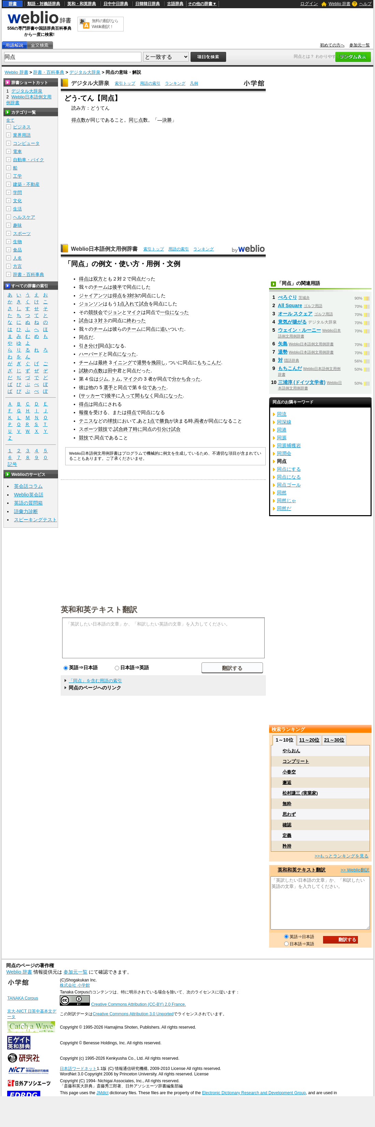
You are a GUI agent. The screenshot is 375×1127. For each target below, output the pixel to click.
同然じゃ (286, 500)
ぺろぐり (287, 297)
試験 (83, 370)
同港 (282, 429)
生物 (17, 241)
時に (137, 429)
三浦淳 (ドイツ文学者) (302, 382)
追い (165, 329)
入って (128, 395)
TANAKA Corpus (22, 998)
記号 (12, 464)
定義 (286, 835)
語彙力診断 (26, 511)
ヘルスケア (24, 217)
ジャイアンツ (93, 295)
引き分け (88, 345)
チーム (100, 287)
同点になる (289, 477)
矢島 (283, 343)
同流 (282, 414)
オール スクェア (295, 313)
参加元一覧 (359, 45)
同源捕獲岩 (289, 445)
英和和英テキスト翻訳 (99, 609)
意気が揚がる (292, 322)
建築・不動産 (26, 184)
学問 (17, 192)
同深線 (284, 422)
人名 (17, 258)
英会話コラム (28, 486)
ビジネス (22, 126)
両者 (199, 421)
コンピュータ (26, 143)
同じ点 (136, 120)
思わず (289, 814)
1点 (121, 303)
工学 (17, 176)
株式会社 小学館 (74, 985)
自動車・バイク (28, 159)
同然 (282, 492)
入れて (132, 303)
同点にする (289, 469)
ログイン (309, 3)
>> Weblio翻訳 (355, 869)
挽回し (158, 362)
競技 (83, 437)
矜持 (286, 846)
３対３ (100, 320)
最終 (103, 362)
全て (10, 120)
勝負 (164, 421)
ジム (103, 379)
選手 (108, 387)
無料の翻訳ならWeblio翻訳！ (105, 23)
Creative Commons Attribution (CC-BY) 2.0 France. (138, 1004)
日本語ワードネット (78, 1068)
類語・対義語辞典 (43, 3)
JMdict (102, 1092)
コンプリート (295, 761)
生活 (17, 208)
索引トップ (125, 83)
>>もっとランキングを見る (342, 855)
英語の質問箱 (28, 503)
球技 (112, 421)
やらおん (291, 750)
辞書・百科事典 (48, 72)
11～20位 (309, 740)
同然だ (284, 508)
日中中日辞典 (115, 3)
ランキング (175, 83)
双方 (98, 278)
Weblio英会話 (28, 494)
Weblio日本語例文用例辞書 (104, 249)
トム (116, 379)
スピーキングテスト (35, 519)
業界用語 (22, 135)
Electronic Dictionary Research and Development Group (254, 1092)
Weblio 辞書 (339, 3)
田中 (112, 370)
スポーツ (22, 233)
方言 (17, 266)
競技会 (95, 312)
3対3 (132, 295)
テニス (86, 421)
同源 (282, 437)
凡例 (194, 83)
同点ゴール (289, 484)
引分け (164, 429)
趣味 (17, 225)
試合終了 (123, 429)
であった (156, 387)
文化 (17, 200)
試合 (144, 303)
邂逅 (286, 782)
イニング (122, 362)
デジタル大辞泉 (84, 72)
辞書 (13, 3)
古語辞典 (175, 3)
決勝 (167, 120)
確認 (286, 824)
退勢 (142, 362)
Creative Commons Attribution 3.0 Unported (133, 1014)
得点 (83, 278)
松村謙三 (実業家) (300, 793)
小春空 (289, 771)
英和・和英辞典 (81, 3)
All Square (290, 305)
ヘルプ (365, 3)
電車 (17, 151)
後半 (117, 287)
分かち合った (186, 379)
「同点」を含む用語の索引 (95, 680)
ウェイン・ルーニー (299, 330)
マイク (134, 312)
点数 (98, 370)
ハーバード (91, 354)
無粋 (286, 803)
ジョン (115, 312)
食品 (17, 249)
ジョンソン (91, 303)
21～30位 (334, 740)
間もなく (144, 395)
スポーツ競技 (93, 429)
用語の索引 (150, 83)
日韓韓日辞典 (147, 3)
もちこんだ (209, 362)
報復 (83, 412)
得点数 (78, 120)
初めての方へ (332, 45)
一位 (165, 312)
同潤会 (284, 453)
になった (179, 312)
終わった (136, 320)
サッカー (90, 395)
